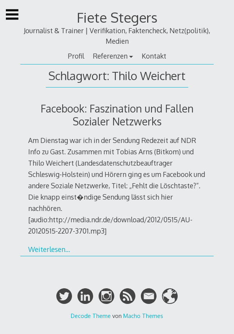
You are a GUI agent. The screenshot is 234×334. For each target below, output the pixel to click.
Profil (76, 56)
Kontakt (154, 56)
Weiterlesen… (49, 249)
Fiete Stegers (117, 17)
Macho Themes (143, 315)
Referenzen (110, 56)
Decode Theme (91, 315)
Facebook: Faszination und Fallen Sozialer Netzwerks (117, 115)
